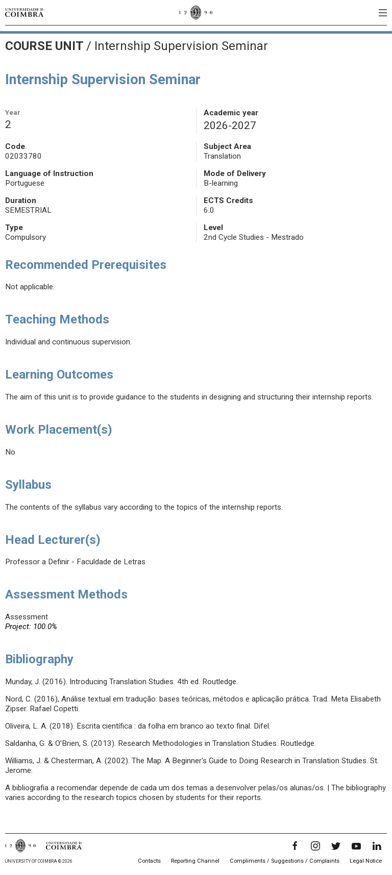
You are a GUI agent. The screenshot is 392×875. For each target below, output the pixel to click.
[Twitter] (336, 846)
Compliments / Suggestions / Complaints (284, 861)
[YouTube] (356, 846)
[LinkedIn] (376, 846)
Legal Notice (366, 861)
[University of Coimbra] (24, 12)
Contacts (149, 861)
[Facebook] (295, 846)
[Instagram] (315, 846)
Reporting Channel (195, 861)
